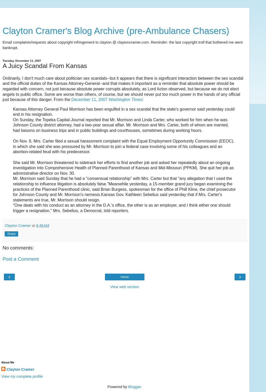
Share (11, 234)
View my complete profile (22, 376)
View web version (124, 287)
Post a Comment (21, 259)
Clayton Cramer (20, 369)
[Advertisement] (124, 14)
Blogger (134, 387)
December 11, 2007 (107, 99)
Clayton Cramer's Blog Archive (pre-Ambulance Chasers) (116, 31)
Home (125, 277)
